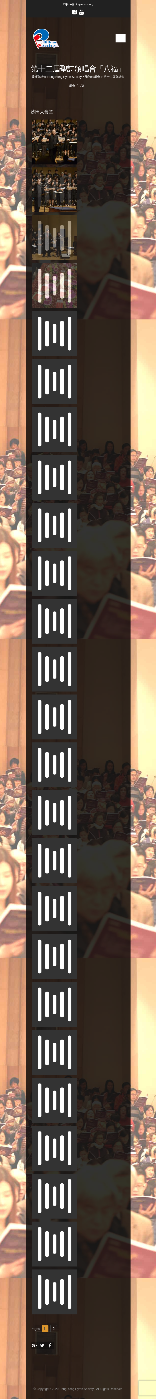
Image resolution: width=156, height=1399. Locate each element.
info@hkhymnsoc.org (78, 4)
